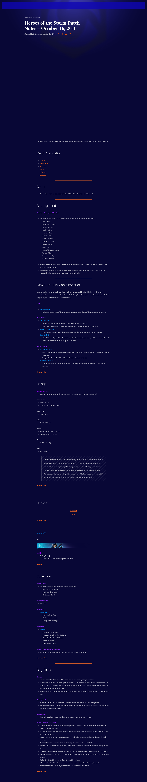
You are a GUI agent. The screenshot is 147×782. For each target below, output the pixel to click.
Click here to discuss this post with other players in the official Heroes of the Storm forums (73, 686)
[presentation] (9, 5)
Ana (73, 418)
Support (73, 414)
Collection (43, 75)
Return (39, 468)
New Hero (43, 70)
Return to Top (42, 276)
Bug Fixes (43, 78)
